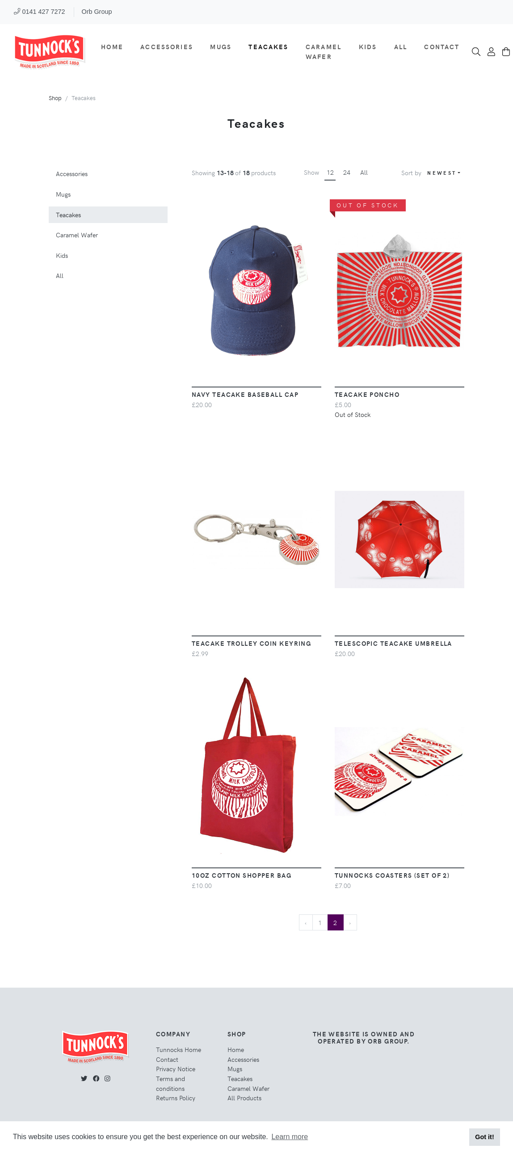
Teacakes (268, 46)
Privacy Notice (175, 1068)
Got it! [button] (484, 1136)
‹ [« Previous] (306, 922)
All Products (244, 1097)
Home (112, 46)
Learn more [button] (289, 1136)
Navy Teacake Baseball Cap (245, 394)
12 (330, 172)
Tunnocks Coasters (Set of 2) (392, 875)
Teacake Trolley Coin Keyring (251, 643)
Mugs (220, 46)
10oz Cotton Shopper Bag (241, 875)
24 (346, 172)
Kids (368, 46)
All (400, 46)
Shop (55, 97)
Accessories (166, 46)
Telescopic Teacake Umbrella (393, 643)
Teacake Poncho (367, 394)
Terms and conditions (170, 1083)
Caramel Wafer (323, 51)
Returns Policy (175, 1097)
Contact (441, 46)
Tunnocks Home (178, 1049)
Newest (441, 172)
